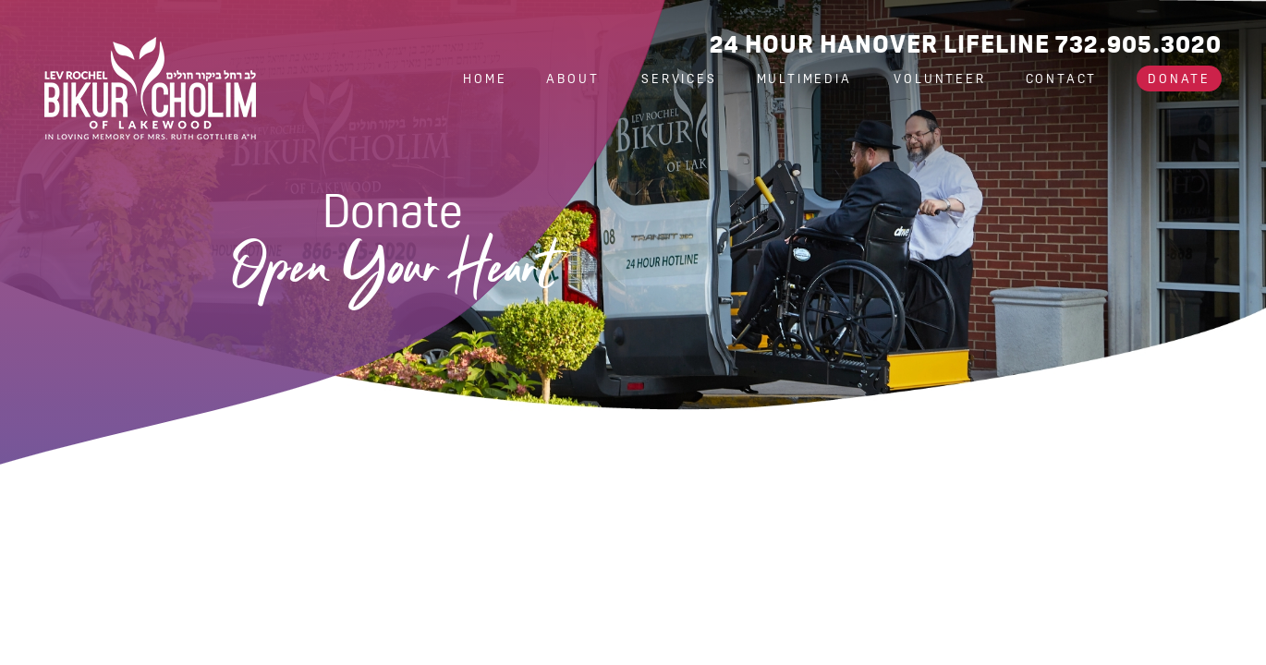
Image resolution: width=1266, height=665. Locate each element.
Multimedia (807, 78)
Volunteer (939, 78)
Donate (1179, 78)
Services (678, 78)
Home (484, 78)
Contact (1062, 78)
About (575, 78)
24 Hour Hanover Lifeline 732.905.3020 (966, 44)
